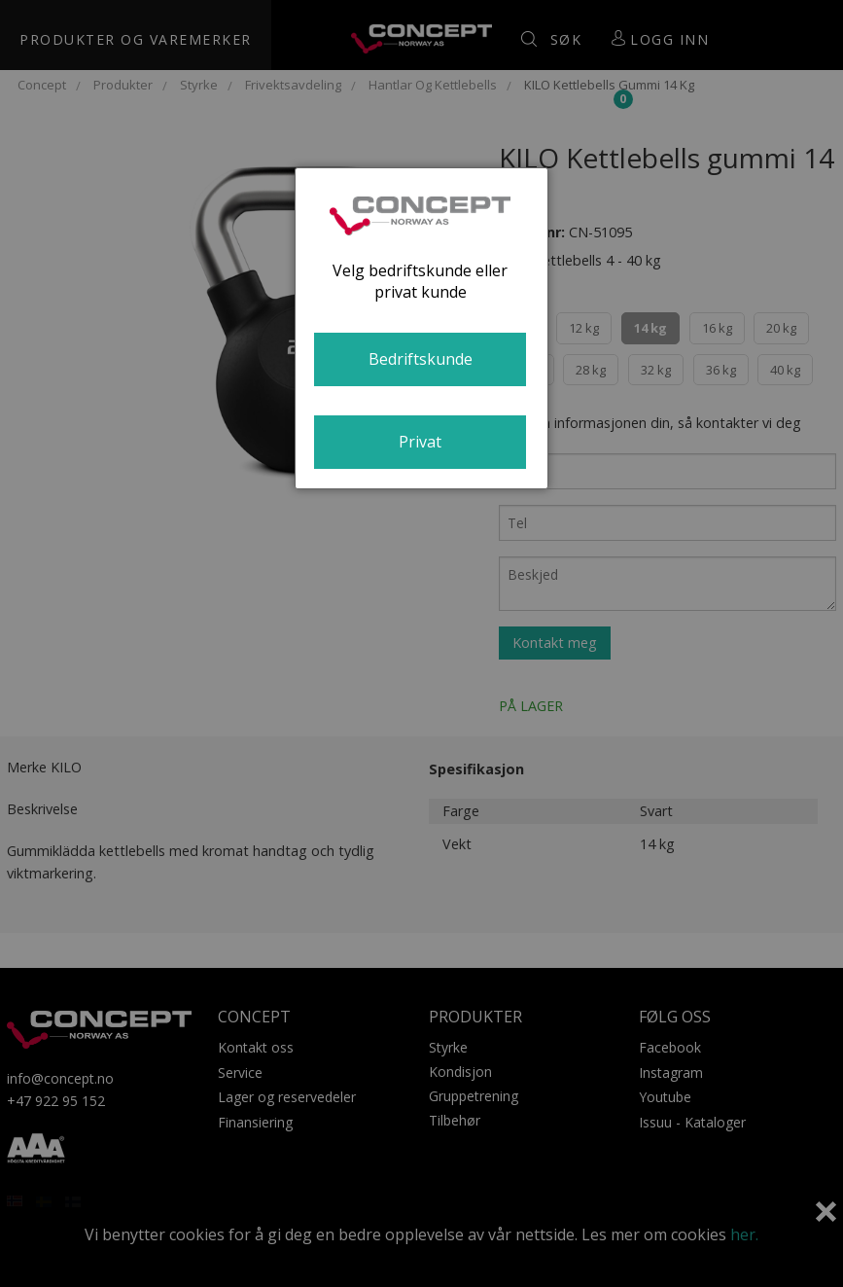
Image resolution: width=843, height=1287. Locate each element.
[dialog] (421, 328)
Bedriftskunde (421, 359)
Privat (420, 441)
